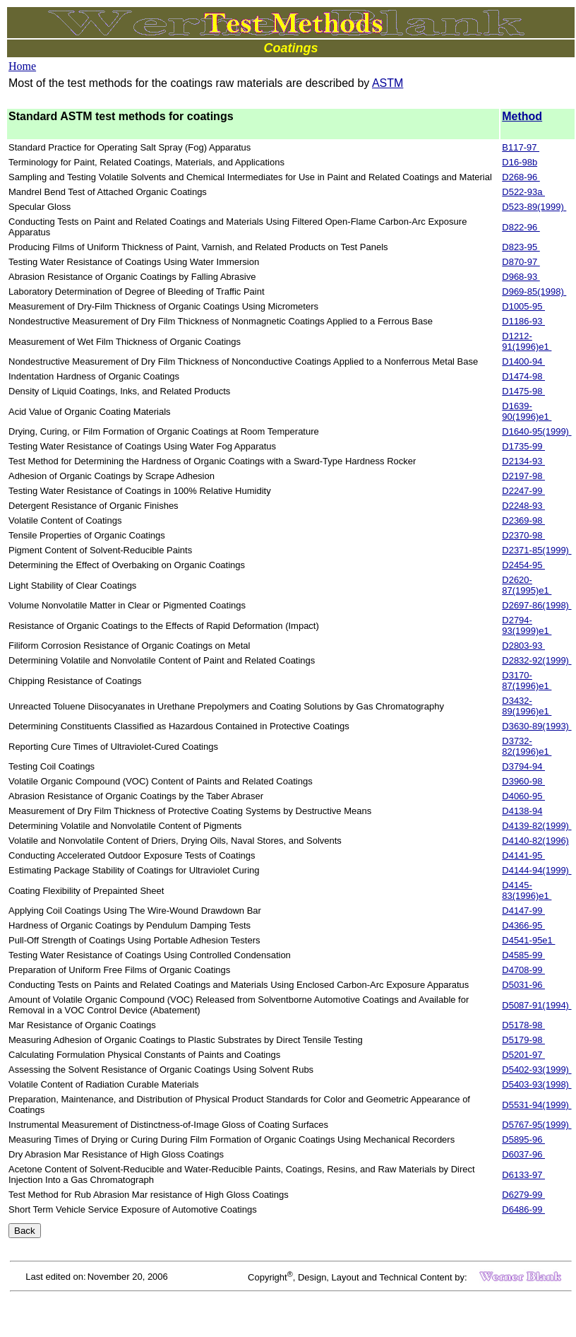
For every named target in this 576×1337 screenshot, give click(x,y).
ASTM (387, 83)
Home (22, 66)
